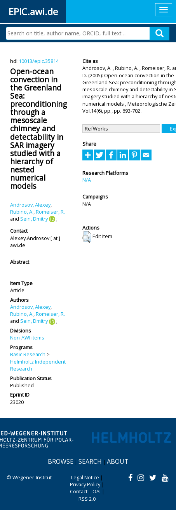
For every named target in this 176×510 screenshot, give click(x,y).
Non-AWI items (27, 337)
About (118, 461)
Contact (78, 491)
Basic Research (27, 354)
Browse (60, 461)
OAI (96, 491)
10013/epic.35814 (39, 60)
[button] (86, 237)
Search (90, 461)
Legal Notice (85, 477)
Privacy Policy (85, 484)
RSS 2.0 (87, 498)
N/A (86, 179)
